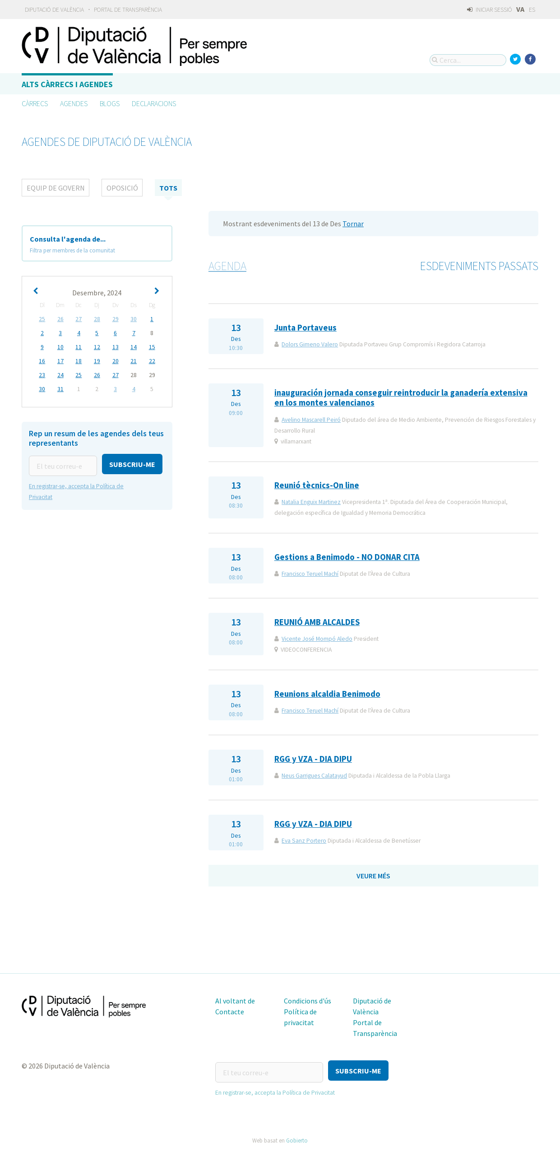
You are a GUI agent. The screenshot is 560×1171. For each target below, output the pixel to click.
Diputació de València (54, 10)
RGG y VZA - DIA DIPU (313, 759)
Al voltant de (235, 1000)
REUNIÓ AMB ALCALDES (317, 622)
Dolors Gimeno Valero (310, 344)
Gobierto (297, 1136)
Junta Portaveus (305, 327)
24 (60, 375)
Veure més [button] (373, 875)
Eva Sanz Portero (304, 840)
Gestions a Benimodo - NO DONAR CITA (347, 557)
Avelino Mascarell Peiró (311, 420)
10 (60, 347)
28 (97, 319)
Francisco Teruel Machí (310, 574)
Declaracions (154, 103)
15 (152, 347)
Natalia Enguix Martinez (311, 502)
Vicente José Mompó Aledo (317, 639)
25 (42, 319)
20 (115, 361)
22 (152, 361)
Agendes (74, 103)
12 (97, 347)
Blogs (110, 103)
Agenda (227, 266)
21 (133, 361)
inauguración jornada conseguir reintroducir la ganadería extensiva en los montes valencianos (401, 397)
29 (115, 319)
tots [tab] (168, 187)
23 (42, 375)
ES (532, 10)
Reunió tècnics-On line (316, 485)
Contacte (229, 1011)
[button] (59, 484)
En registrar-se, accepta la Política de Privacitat (275, 1089)
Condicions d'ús (307, 1000)
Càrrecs (35, 103)
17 (60, 361)
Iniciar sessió (489, 10)
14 (133, 347)
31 (60, 389)
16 (42, 361)
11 (78, 347)
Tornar (353, 223)
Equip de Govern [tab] (56, 187)
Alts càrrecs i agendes (67, 84)
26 (60, 319)
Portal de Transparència (128, 10)
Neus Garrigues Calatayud (314, 775)
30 (133, 319)
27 (78, 319)
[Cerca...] (468, 60)
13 (115, 347)
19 (97, 361)
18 (78, 361)
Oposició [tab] (122, 187)
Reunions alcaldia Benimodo (327, 694)
